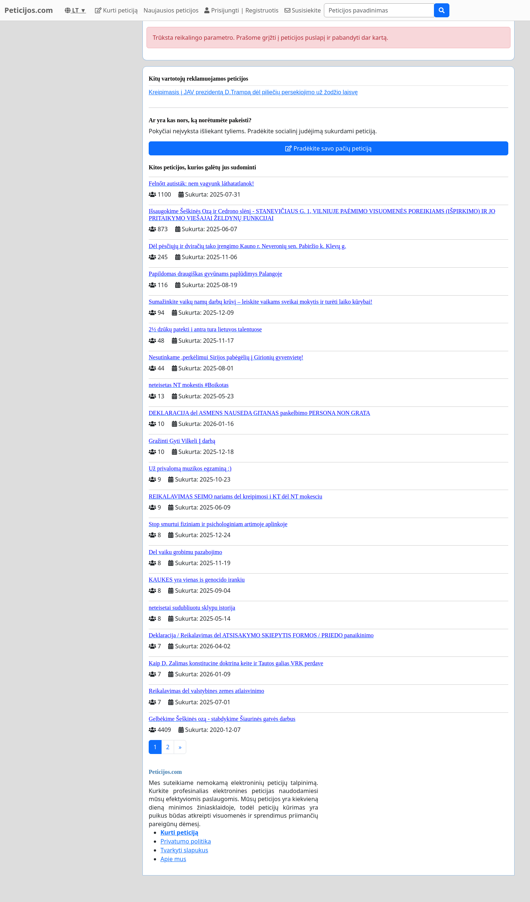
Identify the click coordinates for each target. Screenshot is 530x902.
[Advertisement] (70, 131)
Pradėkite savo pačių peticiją (328, 148)
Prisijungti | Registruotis (241, 10)
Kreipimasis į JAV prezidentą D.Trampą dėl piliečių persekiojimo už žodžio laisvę (253, 92)
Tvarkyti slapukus (184, 850)
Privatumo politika (185, 841)
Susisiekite (303, 10)
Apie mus (173, 859)
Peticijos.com (28, 10)
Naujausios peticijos (171, 10)
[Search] (379, 10)
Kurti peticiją (116, 10)
